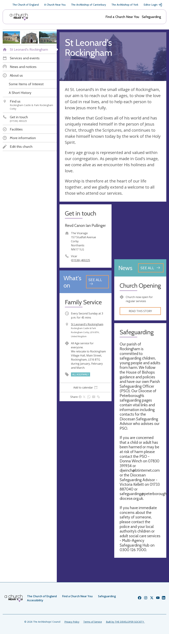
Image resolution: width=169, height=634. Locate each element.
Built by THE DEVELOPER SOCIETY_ (125, 621)
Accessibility (35, 600)
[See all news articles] (151, 267)
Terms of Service (92, 621)
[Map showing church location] (140, 230)
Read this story (140, 311)
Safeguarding (151, 17)
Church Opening (140, 285)
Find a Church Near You (122, 17)
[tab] (85, 387)
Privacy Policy (71, 621)
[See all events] (97, 281)
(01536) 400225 (80, 260)
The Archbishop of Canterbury (88, 4)
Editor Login (153, 5)
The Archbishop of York (124, 4)
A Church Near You (55, 4)
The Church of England (25, 4)
